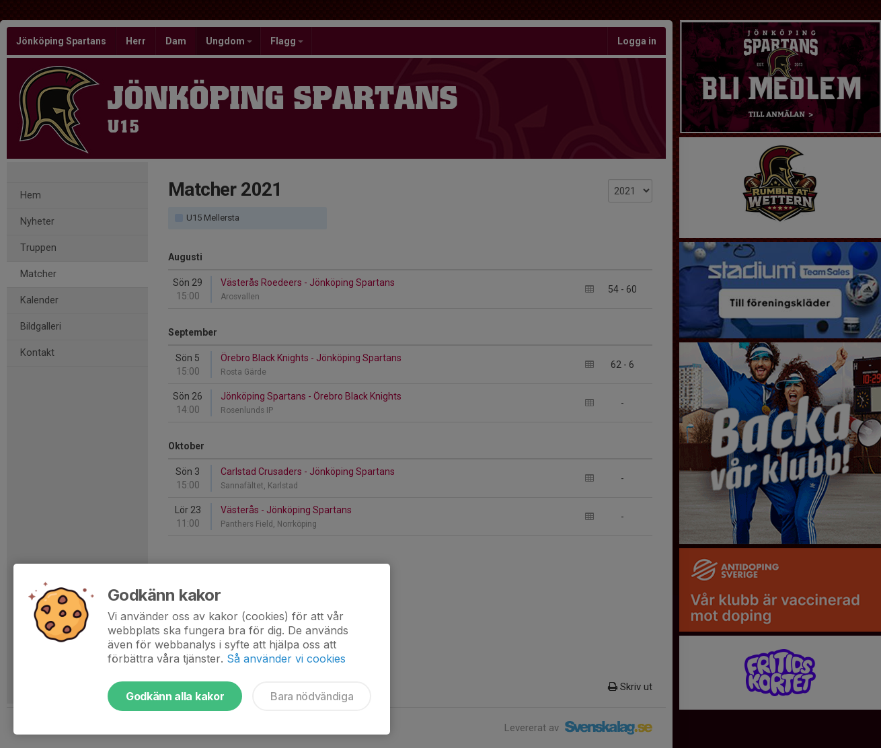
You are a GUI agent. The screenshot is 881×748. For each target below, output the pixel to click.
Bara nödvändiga (311, 696)
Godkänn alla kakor (175, 696)
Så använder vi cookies (286, 658)
